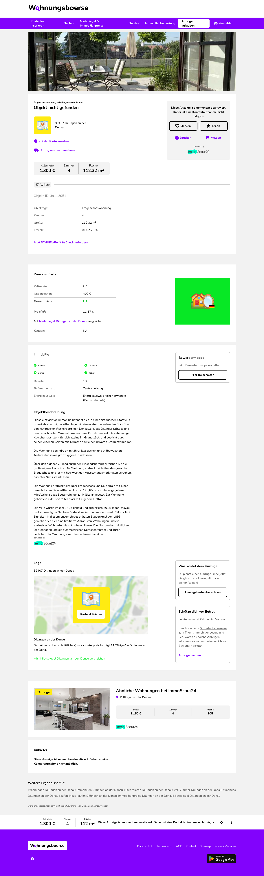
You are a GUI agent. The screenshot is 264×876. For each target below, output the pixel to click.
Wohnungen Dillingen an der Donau (51, 790)
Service (134, 23)
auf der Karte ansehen (54, 141)
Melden (216, 138)
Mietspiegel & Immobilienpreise (92, 23)
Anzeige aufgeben (188, 23)
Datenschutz (145, 846)
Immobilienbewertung (160, 23)
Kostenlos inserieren (37, 23)
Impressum (164, 846)
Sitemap (205, 846)
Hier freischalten (203, 375)
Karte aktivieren (91, 614)
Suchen (69, 23)
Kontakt (191, 846)
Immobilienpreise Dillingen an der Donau (145, 796)
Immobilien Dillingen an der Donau (100, 790)
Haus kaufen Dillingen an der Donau (93, 796)
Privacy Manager (225, 846)
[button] (231, 822)
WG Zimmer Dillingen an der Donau (197, 790)
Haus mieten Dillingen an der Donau (148, 790)
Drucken (185, 138)
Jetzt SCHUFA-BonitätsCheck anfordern (61, 242)
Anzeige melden (190, 655)
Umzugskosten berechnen (57, 150)
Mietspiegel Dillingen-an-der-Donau (64, 659)
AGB (179, 846)
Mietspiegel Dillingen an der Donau (63, 321)
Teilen (216, 126)
